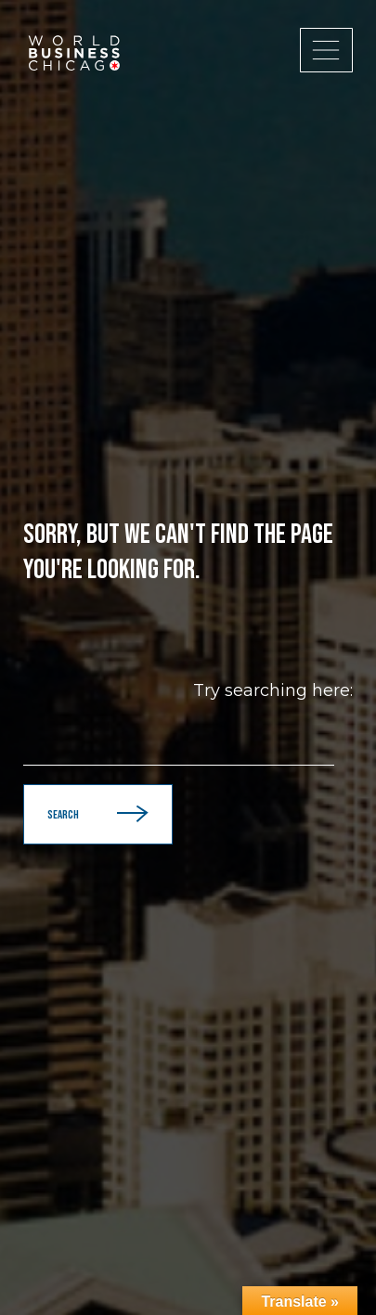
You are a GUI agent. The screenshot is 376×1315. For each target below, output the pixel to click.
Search (98, 814)
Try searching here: (273, 690)
